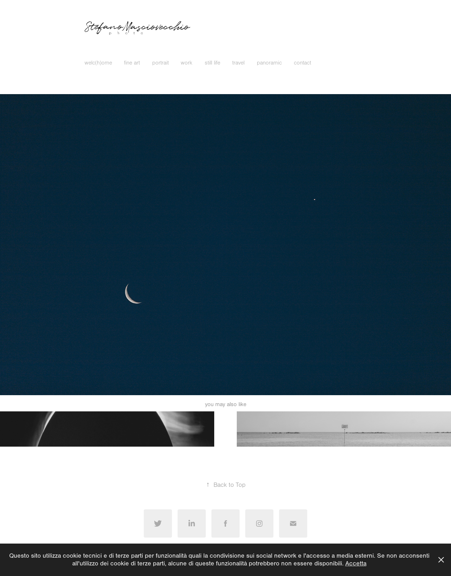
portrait (160, 63)
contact (302, 63)
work (186, 63)
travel (238, 63)
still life (212, 63)
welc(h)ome (98, 63)
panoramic (269, 63)
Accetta (355, 563)
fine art (132, 63)
